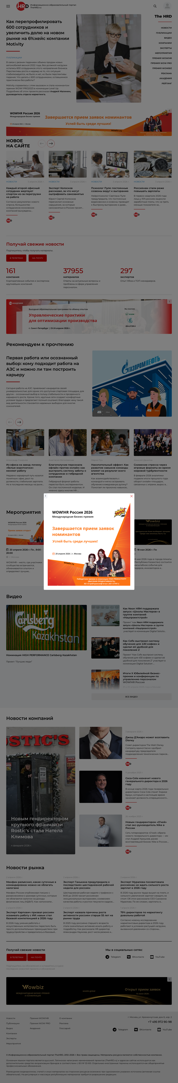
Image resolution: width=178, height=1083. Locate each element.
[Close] (131, 496)
